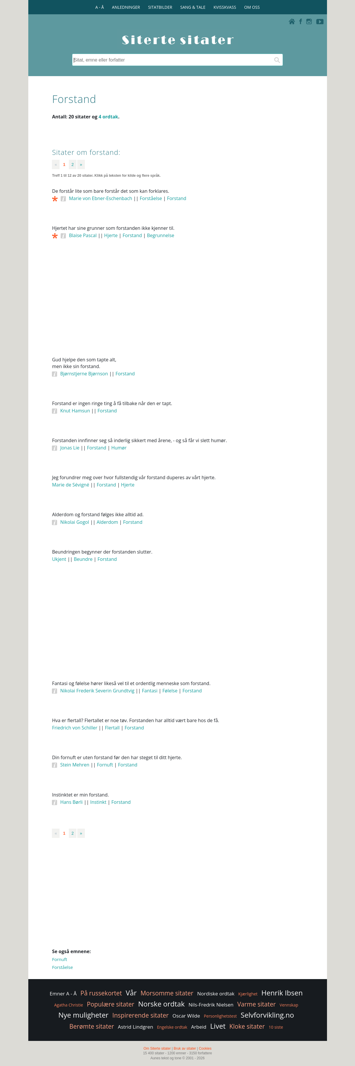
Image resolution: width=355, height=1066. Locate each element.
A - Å (99, 7)
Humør (119, 447)
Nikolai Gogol (74, 522)
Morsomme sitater (167, 993)
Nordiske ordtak (216, 993)
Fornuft (105, 765)
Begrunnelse (160, 235)
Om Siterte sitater (157, 1048)
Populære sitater (110, 1004)
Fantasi (150, 690)
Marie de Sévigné (70, 485)
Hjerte (111, 235)
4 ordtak (108, 116)
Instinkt (98, 802)
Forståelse (151, 198)
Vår (131, 992)
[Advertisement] (177, 305)
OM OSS (252, 7)
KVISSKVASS (225, 7)
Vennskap (289, 1005)
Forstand (176, 198)
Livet (218, 1026)
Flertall (112, 727)
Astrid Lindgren (135, 1026)
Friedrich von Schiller (74, 727)
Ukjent (59, 559)
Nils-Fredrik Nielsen (210, 1004)
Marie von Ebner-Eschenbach (100, 198)
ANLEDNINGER (126, 7)
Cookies (205, 1048)
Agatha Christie (68, 1005)
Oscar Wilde (186, 1015)
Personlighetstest (220, 1016)
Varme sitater (256, 1004)
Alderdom (107, 522)
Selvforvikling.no (267, 1015)
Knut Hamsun (75, 410)
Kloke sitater (247, 1026)
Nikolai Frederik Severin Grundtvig (97, 690)
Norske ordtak (161, 1004)
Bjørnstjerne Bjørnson (84, 373)
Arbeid (198, 1026)
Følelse (170, 690)
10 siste (276, 1027)
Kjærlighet (248, 994)
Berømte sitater (91, 1026)
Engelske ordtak (172, 1027)
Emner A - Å (63, 993)
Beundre (83, 559)
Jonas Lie (69, 447)
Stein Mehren (74, 765)
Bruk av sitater (185, 1048)
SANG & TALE (192, 7)
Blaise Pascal (83, 235)
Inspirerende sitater (140, 1015)
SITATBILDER (160, 7)
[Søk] (277, 60)
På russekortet (101, 993)
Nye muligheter (83, 1015)
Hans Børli (71, 802)
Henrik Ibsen (282, 992)
